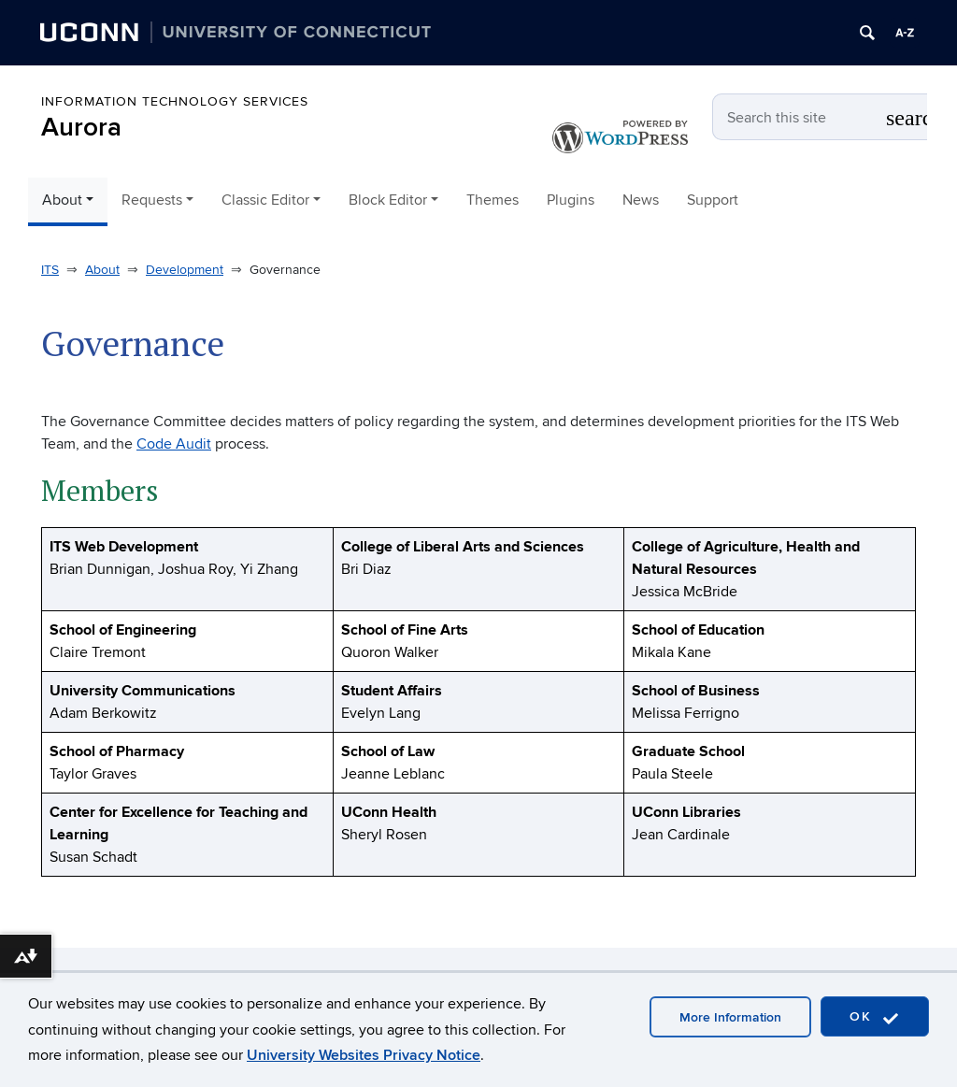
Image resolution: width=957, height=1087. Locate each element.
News (640, 200)
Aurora (81, 127)
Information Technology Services (174, 101)
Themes (492, 200)
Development (184, 270)
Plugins (570, 200)
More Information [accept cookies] (730, 1017)
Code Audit (173, 444)
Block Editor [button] (388, 200)
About (102, 270)
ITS (50, 270)
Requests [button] (151, 200)
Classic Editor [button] (265, 200)
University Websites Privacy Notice (363, 1055)
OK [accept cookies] (875, 1017)
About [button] (62, 200)
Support (712, 200)
